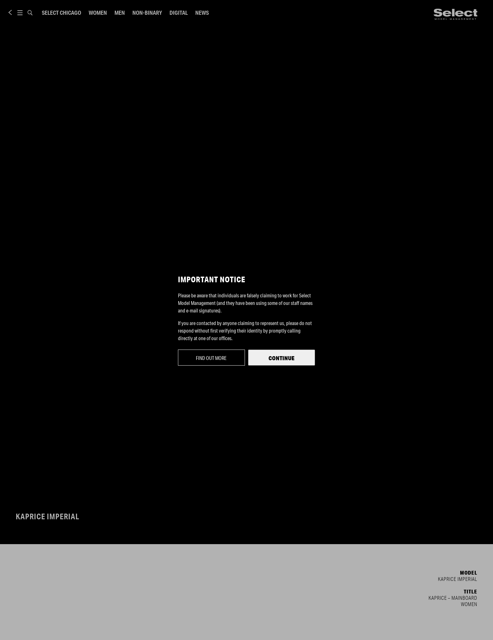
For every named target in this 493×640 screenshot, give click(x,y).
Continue (282, 358)
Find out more (211, 358)
